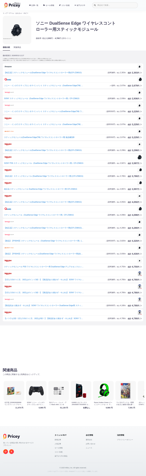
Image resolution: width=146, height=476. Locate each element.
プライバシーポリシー (125, 440)
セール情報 (59, 448)
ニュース (89, 448)
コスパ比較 (59, 452)
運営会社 (89, 440)
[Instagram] (5, 451)
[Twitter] (11, 451)
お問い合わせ (90, 444)
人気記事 (58, 444)
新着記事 (58, 440)
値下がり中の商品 (61, 456)
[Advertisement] (71, 345)
